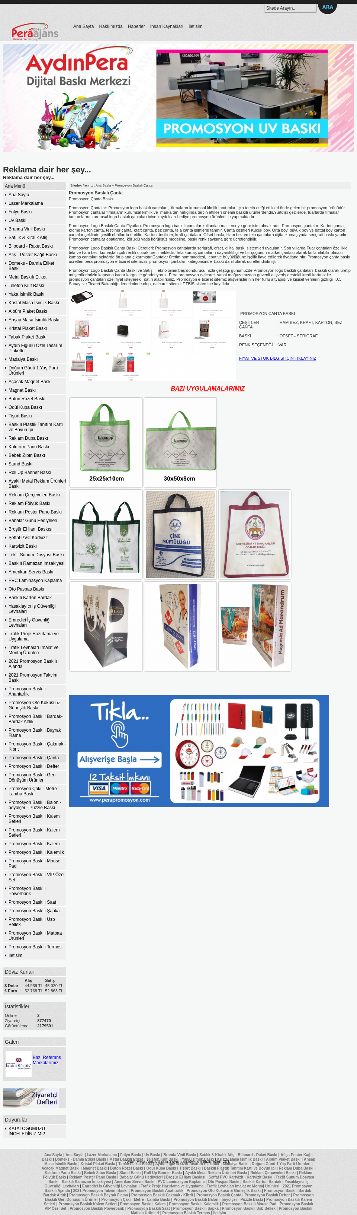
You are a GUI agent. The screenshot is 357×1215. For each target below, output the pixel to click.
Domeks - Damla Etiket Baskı (31, 266)
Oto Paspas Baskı (26, 589)
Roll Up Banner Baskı (30, 472)
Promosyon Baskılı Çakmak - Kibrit (37, 746)
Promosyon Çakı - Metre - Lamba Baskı (34, 791)
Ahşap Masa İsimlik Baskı (34, 319)
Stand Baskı (21, 464)
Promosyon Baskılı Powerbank (27, 891)
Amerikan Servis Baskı (31, 572)
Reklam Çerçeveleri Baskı (34, 494)
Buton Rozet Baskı (27, 398)
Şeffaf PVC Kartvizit (28, 537)
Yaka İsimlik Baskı (26, 294)
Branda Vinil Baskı (27, 229)
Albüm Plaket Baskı (28, 311)
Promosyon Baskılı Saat (32, 902)
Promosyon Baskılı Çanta (34, 757)
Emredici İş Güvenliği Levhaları (30, 622)
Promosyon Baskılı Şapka (34, 910)
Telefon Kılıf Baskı (26, 285)
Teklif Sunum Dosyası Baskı (36, 554)
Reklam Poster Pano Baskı (35, 512)
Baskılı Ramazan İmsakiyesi (36, 563)
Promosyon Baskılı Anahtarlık (27, 691)
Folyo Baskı (20, 211)
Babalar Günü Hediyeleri (33, 520)
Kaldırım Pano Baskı (29, 446)
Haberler (136, 26)
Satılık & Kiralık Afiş (28, 237)
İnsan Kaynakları (166, 26)
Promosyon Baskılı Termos (35, 947)
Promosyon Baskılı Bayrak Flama (35, 733)
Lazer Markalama (26, 203)
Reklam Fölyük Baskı (30, 503)
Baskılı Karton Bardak (30, 597)
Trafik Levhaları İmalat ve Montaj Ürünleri (33, 650)
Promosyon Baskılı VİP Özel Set (37, 877)
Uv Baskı (17, 220)
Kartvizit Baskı (23, 546)
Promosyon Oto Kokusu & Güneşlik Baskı (34, 705)
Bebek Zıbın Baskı (27, 455)
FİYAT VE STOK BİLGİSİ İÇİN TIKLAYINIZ (277, 358)
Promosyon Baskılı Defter (34, 766)
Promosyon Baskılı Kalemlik (36, 852)
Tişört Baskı (20, 416)
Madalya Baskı (23, 359)
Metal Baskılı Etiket (27, 277)
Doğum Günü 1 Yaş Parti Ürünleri (33, 370)
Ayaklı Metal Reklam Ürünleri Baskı (37, 483)
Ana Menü (15, 186)
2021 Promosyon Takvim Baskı (33, 677)
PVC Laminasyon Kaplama (35, 580)
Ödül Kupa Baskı (25, 407)
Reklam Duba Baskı (28, 438)
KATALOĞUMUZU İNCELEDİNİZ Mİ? (27, 1131)
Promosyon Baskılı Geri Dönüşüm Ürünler (32, 777)
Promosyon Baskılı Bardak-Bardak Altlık (35, 719)
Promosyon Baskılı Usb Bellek (32, 922)
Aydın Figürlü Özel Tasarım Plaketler (35, 348)
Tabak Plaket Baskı (27, 337)
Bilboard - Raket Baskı (31, 246)
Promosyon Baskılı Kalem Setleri (34, 819)
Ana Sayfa (83, 26)
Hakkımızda (110, 26)
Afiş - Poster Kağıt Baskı (33, 254)
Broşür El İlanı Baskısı (30, 529)
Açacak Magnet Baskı (30, 381)
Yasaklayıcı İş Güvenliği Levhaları (32, 609)
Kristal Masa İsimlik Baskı (34, 302)
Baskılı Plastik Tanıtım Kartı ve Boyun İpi (36, 427)
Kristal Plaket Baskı (28, 328)
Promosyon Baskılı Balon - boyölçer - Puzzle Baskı (35, 805)
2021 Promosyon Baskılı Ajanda (33, 664)
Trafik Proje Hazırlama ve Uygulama (34, 636)
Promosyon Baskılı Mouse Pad (34, 863)
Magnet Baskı (22, 390)
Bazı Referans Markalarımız (32, 1057)
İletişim (195, 26)
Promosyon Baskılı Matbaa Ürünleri (35, 936)
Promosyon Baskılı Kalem (34, 843)
